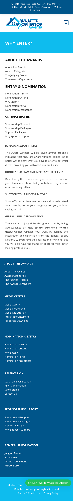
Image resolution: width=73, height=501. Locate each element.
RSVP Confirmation (15, 385)
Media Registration (15, 312)
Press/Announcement (17, 316)
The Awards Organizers (18, 79)
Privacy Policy (12, 465)
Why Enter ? (12, 101)
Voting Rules (12, 457)
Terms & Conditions (16, 461)
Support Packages (15, 132)
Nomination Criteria (16, 97)
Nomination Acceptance (18, 109)
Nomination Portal (22, 7)
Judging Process (14, 453)
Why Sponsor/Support (18, 136)
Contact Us (11, 393)
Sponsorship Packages (18, 128)
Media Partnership (15, 308)
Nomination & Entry (16, 93)
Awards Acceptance (44, 7)
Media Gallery (12, 304)
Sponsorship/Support (17, 124)
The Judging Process (17, 75)
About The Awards (15, 67)
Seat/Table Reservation (18, 381)
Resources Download (16, 320)
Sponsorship (12, 389)
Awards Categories (15, 71)
